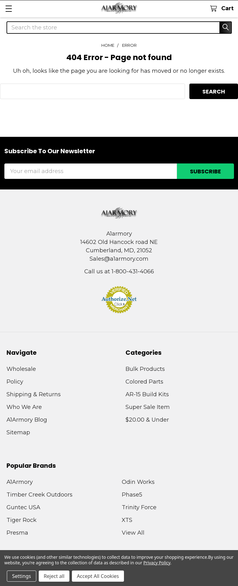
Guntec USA (23, 507)
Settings (21, 576)
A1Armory (20, 482)
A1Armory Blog (27, 419)
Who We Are (24, 407)
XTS (127, 520)
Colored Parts (144, 381)
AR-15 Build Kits (147, 394)
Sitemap (18, 432)
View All (133, 532)
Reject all (54, 576)
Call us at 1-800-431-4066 (119, 271)
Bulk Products (145, 369)
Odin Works (138, 482)
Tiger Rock (22, 520)
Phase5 (132, 494)
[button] (119, 299)
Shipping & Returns (34, 394)
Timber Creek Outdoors (40, 494)
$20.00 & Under (147, 419)
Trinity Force (139, 507)
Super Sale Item (148, 407)
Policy (15, 381)
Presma (17, 532)
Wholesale (21, 369)
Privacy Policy (156, 563)
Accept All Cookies (98, 576)
